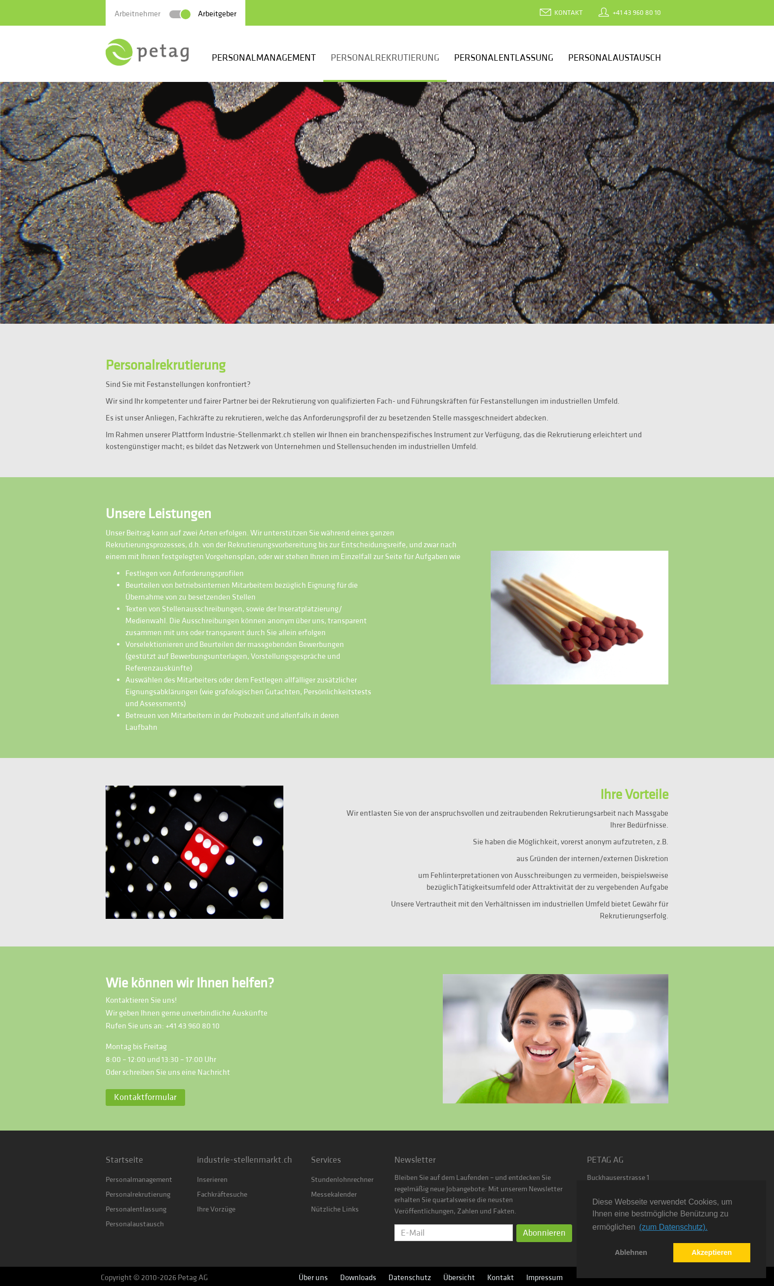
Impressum (544, 1278)
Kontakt (568, 12)
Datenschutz (409, 1278)
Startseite (124, 1160)
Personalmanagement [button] (264, 58)
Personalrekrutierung (138, 1194)
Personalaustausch (135, 1224)
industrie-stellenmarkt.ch (244, 1160)
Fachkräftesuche (222, 1194)
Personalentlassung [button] (503, 58)
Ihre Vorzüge (216, 1209)
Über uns (313, 1278)
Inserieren (212, 1179)
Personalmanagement (139, 1179)
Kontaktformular (145, 1097)
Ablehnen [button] (631, 1252)
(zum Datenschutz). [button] (673, 1227)
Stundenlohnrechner (342, 1179)
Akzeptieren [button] (712, 1252)
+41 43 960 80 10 (637, 12)
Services (326, 1160)
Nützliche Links (335, 1209)
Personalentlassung (136, 1209)
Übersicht (459, 1278)
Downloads (358, 1278)
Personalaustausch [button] (614, 58)
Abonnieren (544, 1233)
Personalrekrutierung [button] (385, 58)
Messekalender (334, 1194)
